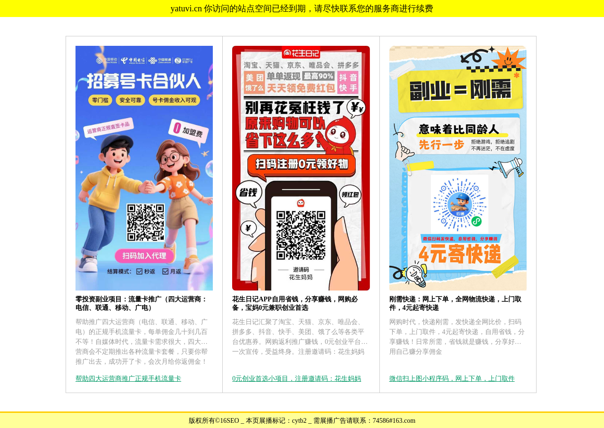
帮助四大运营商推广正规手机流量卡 (128, 378)
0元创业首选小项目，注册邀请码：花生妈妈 (296, 378)
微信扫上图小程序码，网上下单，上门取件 (452, 378)
